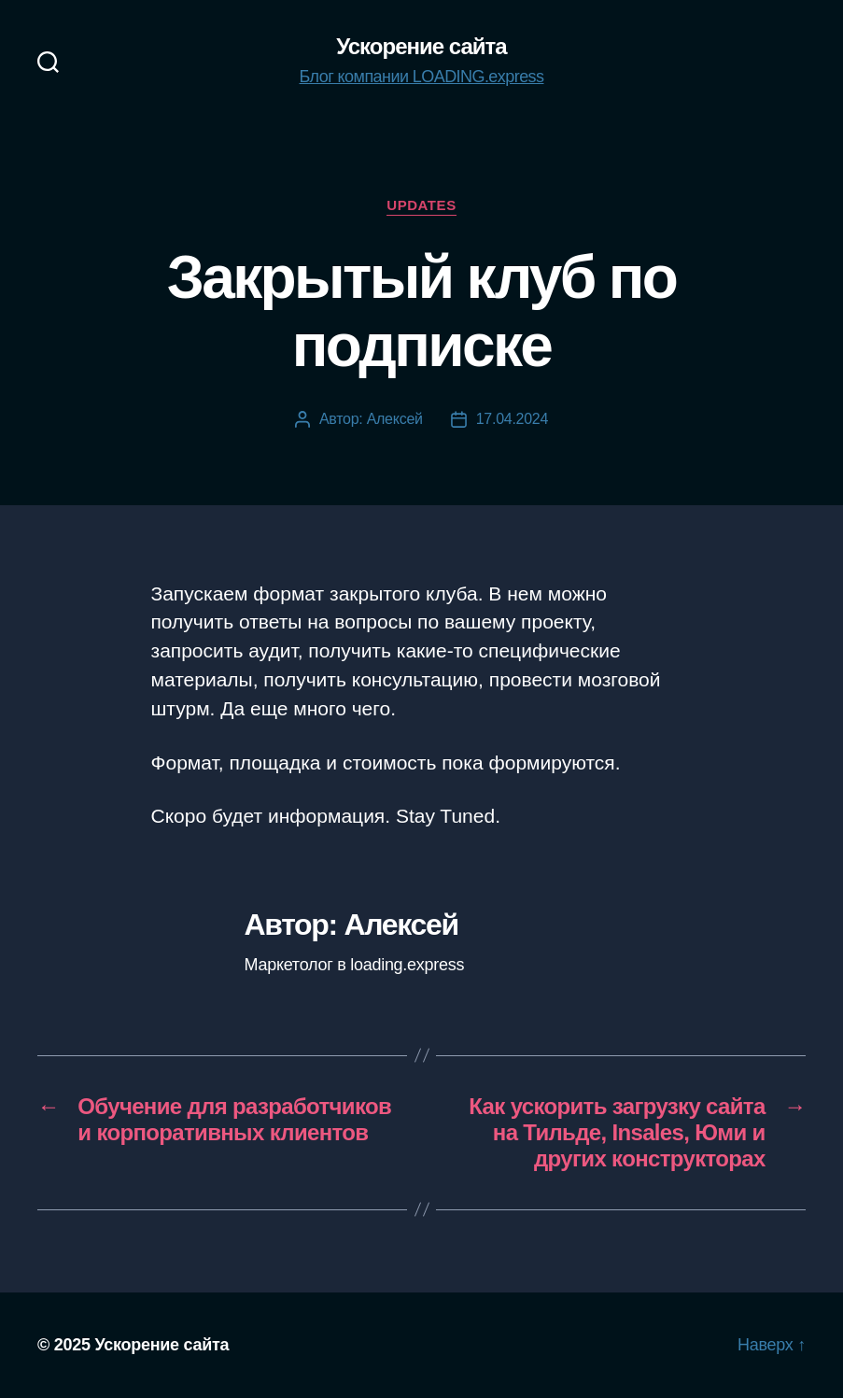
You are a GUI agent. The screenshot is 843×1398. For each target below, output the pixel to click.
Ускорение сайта (421, 46)
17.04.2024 (512, 419)
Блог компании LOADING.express (422, 76)
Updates (421, 205)
